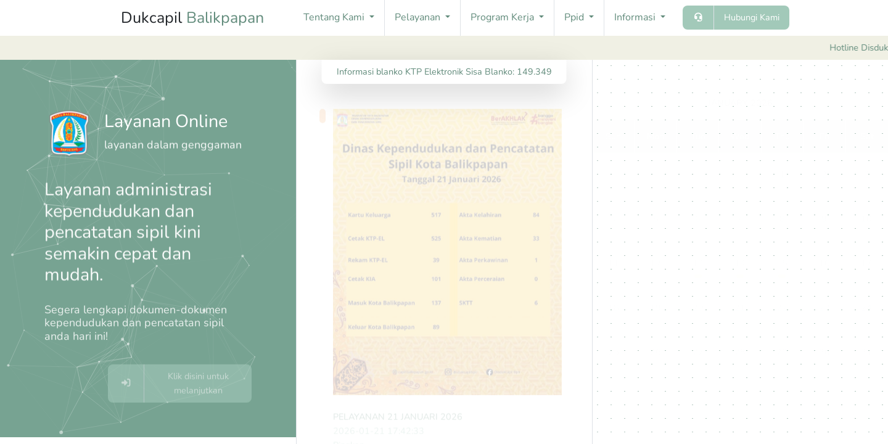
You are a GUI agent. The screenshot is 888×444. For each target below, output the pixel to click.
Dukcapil (192, 17)
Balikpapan (225, 18)
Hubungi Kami (751, 17)
